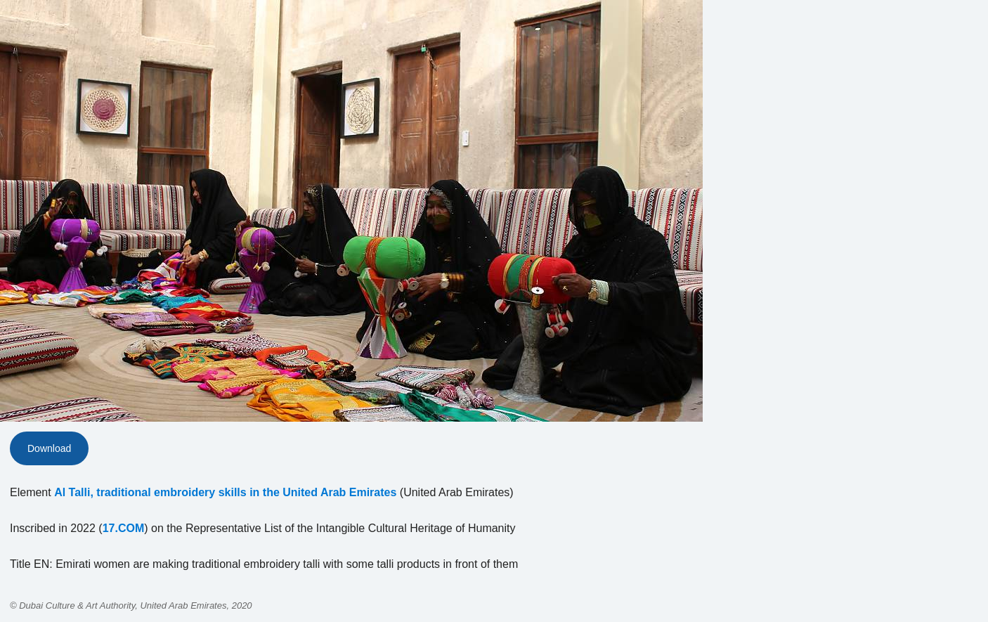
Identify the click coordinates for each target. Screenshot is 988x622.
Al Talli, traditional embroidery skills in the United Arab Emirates (225, 492)
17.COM (124, 528)
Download (49, 448)
